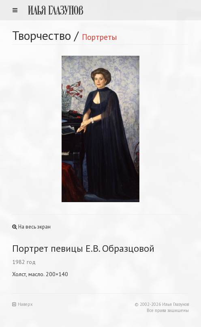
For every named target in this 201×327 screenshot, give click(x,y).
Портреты (99, 37)
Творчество (41, 35)
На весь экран (31, 226)
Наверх (22, 304)
